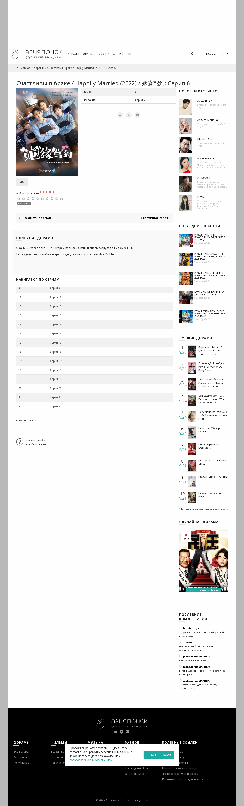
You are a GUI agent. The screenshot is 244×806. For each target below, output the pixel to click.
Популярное (21, 762)
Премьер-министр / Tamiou (203, 590)
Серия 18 (56, 370)
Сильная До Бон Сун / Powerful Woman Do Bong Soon (211, 367)
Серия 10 (56, 297)
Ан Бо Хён (203, 177)
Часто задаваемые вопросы (180, 773)
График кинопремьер (64, 757)
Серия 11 (56, 306)
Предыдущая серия (35, 218)
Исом (200, 197)
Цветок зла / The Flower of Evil (212, 462)
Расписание (20, 757)
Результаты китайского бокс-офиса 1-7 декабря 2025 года (209, 256)
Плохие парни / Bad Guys (210, 494)
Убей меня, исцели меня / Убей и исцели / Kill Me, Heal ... (213, 415)
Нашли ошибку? (36, 440)
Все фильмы (59, 751)
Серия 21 (56, 397)
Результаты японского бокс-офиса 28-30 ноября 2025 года (210, 313)
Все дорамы (21, 751)
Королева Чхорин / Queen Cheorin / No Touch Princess (210, 350)
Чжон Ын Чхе (205, 158)
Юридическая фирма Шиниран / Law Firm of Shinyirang (209, 206)
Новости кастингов (199, 91)
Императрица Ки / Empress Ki (209, 446)
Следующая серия (156, 218)
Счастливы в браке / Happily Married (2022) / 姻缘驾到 (90, 83)
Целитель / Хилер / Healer (209, 429)
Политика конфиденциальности (182, 779)
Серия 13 (56, 324)
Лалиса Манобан (208, 120)
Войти (211, 54)
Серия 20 (56, 388)
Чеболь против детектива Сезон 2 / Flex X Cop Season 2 (212, 166)
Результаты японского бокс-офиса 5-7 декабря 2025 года (209, 237)
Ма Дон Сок (205, 139)
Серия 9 (55, 288)
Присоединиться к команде (179, 768)
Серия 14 (56, 333)
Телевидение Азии (137, 768)
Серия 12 (56, 315)
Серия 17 (56, 361)
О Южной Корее (135, 773)
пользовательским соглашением (91, 760)
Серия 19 (56, 379)
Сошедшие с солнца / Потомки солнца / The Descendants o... (211, 399)
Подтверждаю (160, 755)
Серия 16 (56, 352)
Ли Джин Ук (204, 100)
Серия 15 (56, 342)
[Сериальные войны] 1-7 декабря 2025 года (209, 293)
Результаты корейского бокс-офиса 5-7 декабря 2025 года (210, 275)
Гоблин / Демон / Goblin (212, 476)
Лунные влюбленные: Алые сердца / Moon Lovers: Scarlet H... (211, 383)
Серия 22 (56, 406)
